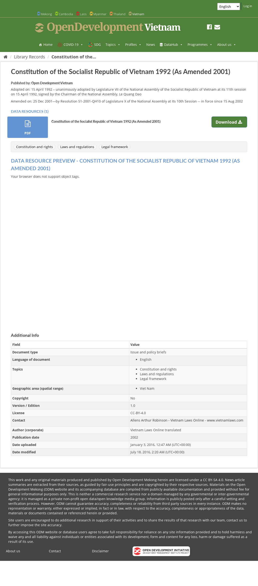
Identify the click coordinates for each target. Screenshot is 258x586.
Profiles (133, 44)
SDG (97, 44)
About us (226, 44)
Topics (113, 44)
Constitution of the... (73, 57)
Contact (55, 551)
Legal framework (114, 147)
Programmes (200, 44)
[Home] (6, 57)
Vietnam (138, 14)
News (150, 44)
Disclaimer (100, 551)
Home (48, 44)
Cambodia (66, 14)
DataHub (173, 44)
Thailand (119, 14)
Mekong (46, 14)
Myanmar (99, 14)
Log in (248, 6)
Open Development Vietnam (52, 83)
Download (229, 122)
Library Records (29, 57)
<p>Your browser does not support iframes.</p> (129, 250)
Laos (83, 14)
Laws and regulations (77, 147)
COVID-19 (73, 44)
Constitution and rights (34, 147)
